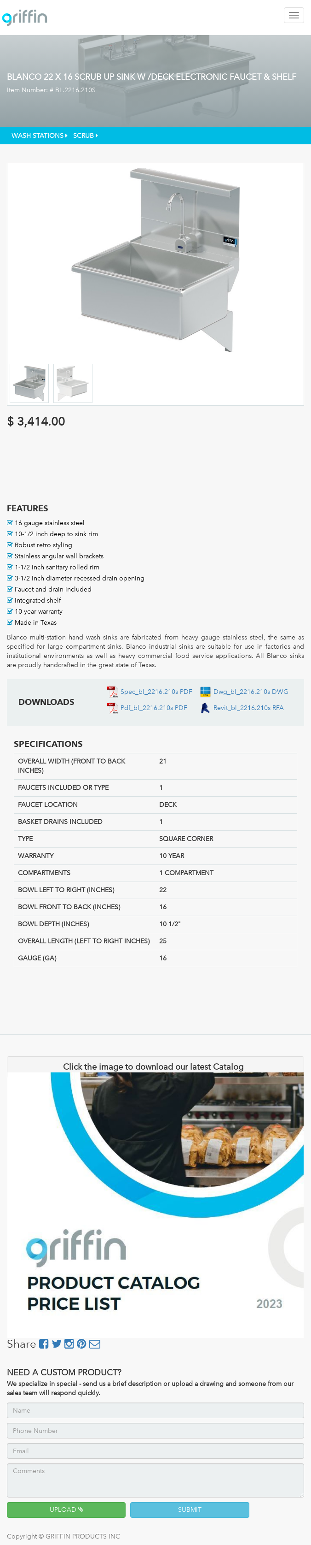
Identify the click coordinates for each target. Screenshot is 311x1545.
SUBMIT (190, 1510)
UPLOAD (66, 1510)
